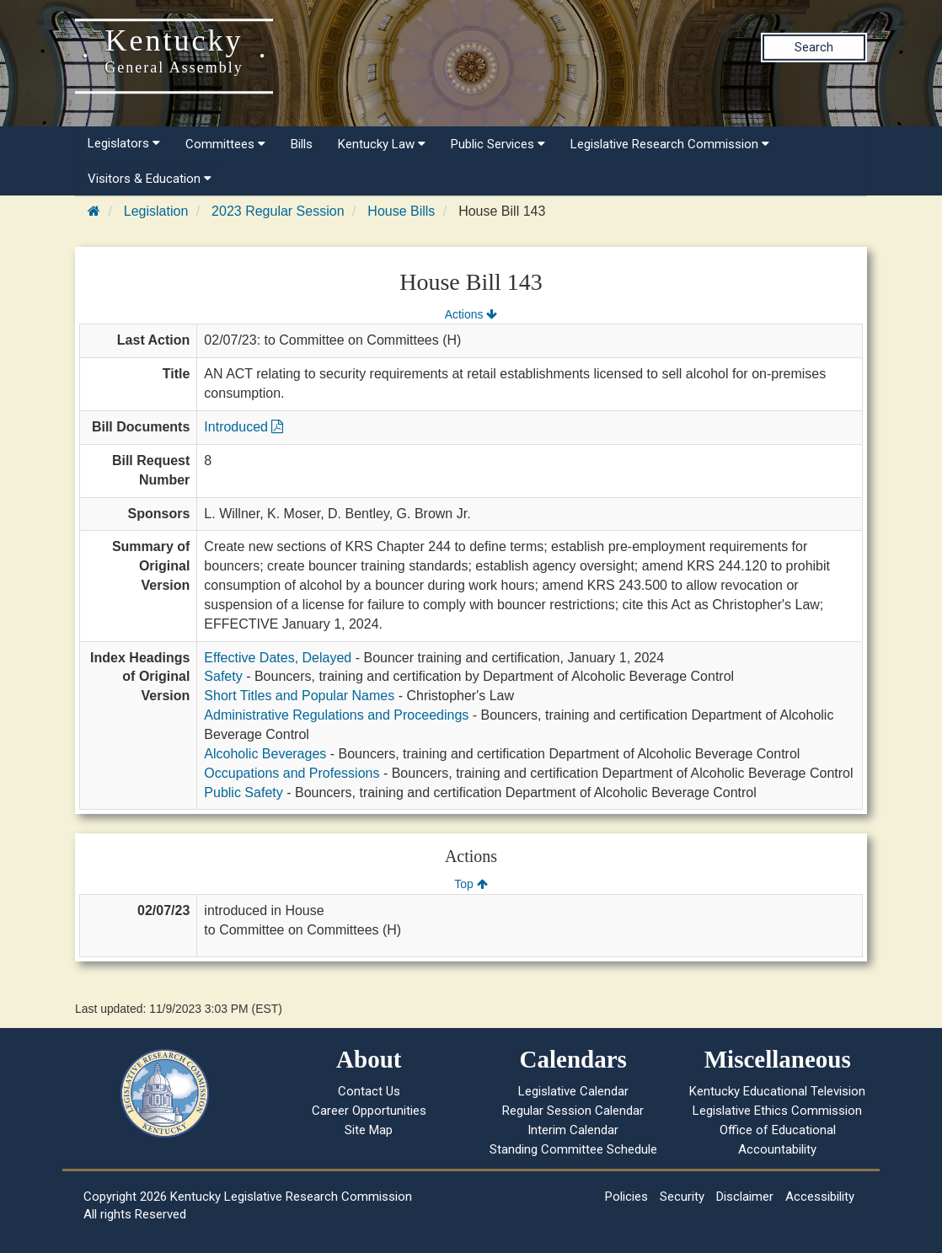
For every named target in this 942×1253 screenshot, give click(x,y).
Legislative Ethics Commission (777, 1110)
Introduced (243, 427)
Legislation (156, 211)
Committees (225, 144)
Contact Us (369, 1091)
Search (814, 47)
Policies (626, 1196)
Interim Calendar (572, 1130)
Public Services (498, 144)
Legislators (124, 143)
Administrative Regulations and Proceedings (336, 715)
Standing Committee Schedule (573, 1149)
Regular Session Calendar (573, 1110)
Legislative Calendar (573, 1091)
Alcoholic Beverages (265, 754)
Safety (223, 676)
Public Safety (243, 792)
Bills (302, 144)
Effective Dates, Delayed (277, 658)
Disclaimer (744, 1196)
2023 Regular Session (277, 211)
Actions (471, 314)
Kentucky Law (382, 144)
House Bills (401, 211)
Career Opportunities (369, 1110)
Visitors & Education (149, 178)
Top (470, 884)
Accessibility (819, 1196)
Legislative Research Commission (669, 144)
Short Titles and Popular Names (299, 695)
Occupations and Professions (291, 773)
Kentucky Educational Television (777, 1091)
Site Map (369, 1130)
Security (682, 1196)
